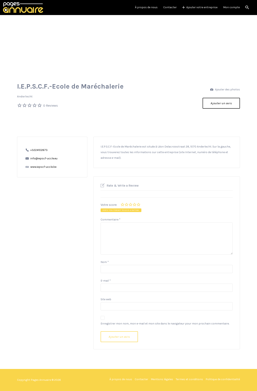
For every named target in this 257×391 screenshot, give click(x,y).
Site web (106, 299)
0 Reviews (50, 105)
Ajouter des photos (225, 89)
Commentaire (110, 219)
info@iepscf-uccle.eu (43, 158)
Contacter (170, 7)
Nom (105, 262)
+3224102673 (39, 150)
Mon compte (231, 7)
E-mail (106, 280)
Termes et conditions (189, 379)
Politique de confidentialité (223, 379)
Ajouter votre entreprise (201, 7)
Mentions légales (162, 379)
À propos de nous (146, 7)
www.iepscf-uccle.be (43, 167)
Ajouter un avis (221, 103)
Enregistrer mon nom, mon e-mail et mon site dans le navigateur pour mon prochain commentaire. (165, 323)
